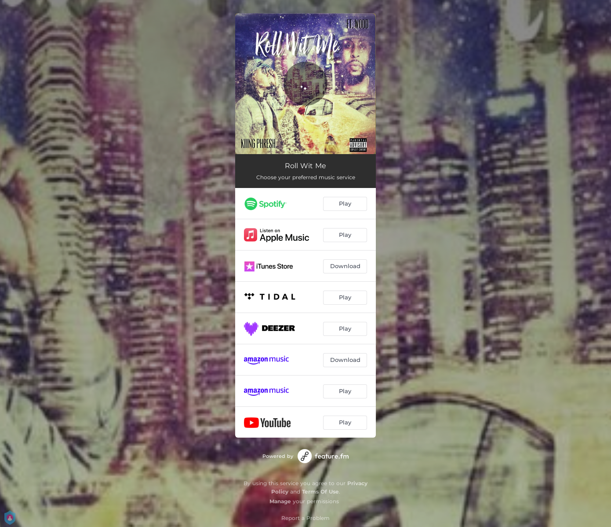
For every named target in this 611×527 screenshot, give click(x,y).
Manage (280, 501)
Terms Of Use (320, 491)
